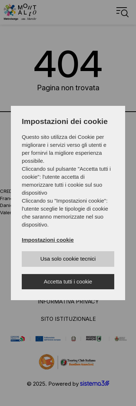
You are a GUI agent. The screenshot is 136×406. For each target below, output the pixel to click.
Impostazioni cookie (48, 240)
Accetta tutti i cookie (68, 281)
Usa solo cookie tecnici (68, 259)
